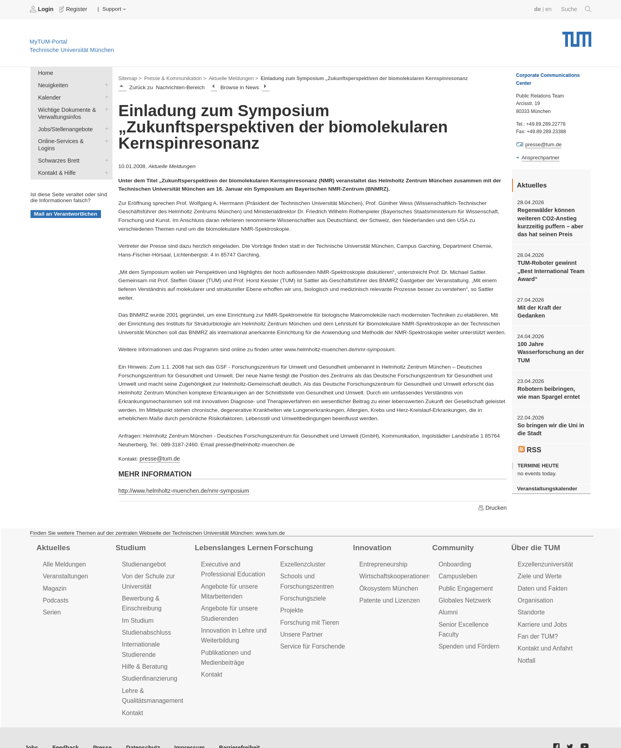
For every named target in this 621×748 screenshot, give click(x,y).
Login (42, 9)
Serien (51, 607)
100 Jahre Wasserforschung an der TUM (548, 346)
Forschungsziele (301, 594)
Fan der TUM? (537, 630)
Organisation (534, 596)
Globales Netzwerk (463, 596)
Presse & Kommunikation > (172, 77)
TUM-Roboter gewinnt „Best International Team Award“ (549, 267)
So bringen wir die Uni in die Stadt (548, 422)
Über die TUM (534, 545)
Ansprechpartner (539, 157)
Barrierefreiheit (228, 728)
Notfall (526, 653)
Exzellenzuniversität (544, 562)
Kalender (105, 95)
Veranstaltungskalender (545, 479)
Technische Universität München (576, 35)
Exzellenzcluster (301, 562)
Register (72, 9)
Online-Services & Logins (105, 136)
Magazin (54, 585)
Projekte (291, 605)
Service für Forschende (310, 640)
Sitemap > (129, 77)
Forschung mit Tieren (307, 617)
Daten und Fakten (541, 585)
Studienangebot (143, 562)
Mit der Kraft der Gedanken (538, 307)
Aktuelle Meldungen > (227, 77)
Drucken (493, 505)
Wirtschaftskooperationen (392, 573)
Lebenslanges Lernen (232, 545)
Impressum (180, 728)
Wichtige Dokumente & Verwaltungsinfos (105, 106)
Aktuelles (52, 545)
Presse (98, 728)
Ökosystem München (387, 585)
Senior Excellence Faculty (472, 619)
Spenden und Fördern (467, 630)
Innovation (371, 545)
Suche (576, 9)
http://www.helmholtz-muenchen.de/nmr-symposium (180, 489)
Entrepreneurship (382, 562)
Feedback (63, 728)
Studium (130, 545)
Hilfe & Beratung (143, 649)
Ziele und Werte (538, 573)
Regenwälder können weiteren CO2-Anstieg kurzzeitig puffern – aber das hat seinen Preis (548, 220)
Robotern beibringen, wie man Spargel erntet (549, 386)
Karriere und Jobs (541, 619)
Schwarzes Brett (105, 148)
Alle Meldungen (63, 562)
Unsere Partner (300, 628)
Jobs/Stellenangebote (105, 125)
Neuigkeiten (105, 83)
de (539, 9)
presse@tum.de (158, 457)
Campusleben (456, 573)
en (550, 9)
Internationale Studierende (156, 638)
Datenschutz (137, 728)
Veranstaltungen (64, 573)
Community (451, 545)
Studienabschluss (145, 626)
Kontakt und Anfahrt (544, 642)
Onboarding (453, 562)
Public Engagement (464, 585)
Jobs (31, 728)
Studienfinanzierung (148, 661)
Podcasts (55, 596)
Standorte (530, 607)
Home (45, 72)
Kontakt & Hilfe (105, 159)
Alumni (447, 607)
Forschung (292, 545)
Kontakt (132, 693)
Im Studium (137, 615)
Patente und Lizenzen (388, 596)
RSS (529, 441)
